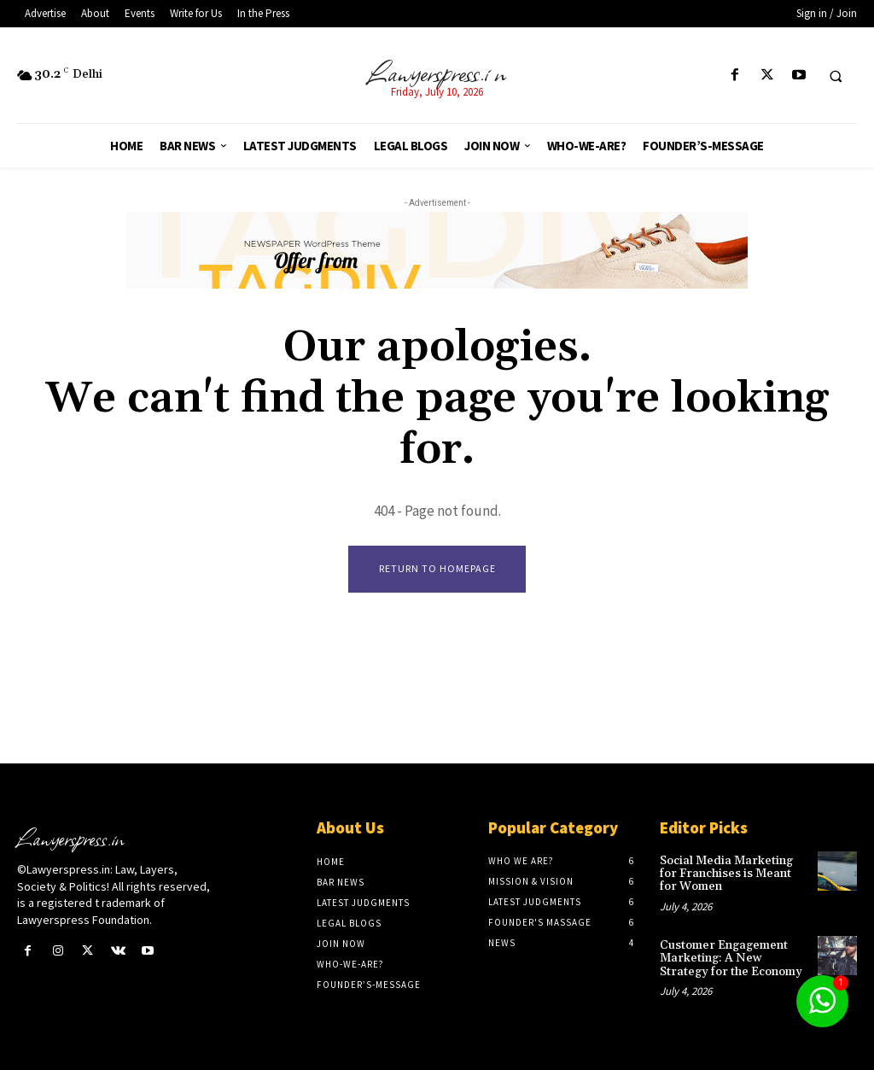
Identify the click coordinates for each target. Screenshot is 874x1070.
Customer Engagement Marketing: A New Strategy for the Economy (731, 958)
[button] (835, 76)
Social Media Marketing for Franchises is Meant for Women (726, 874)
